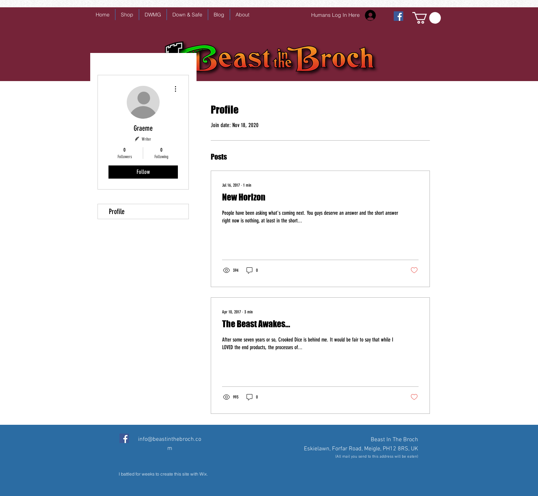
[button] (426, 18)
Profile (117, 211)
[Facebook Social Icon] (124, 438)
